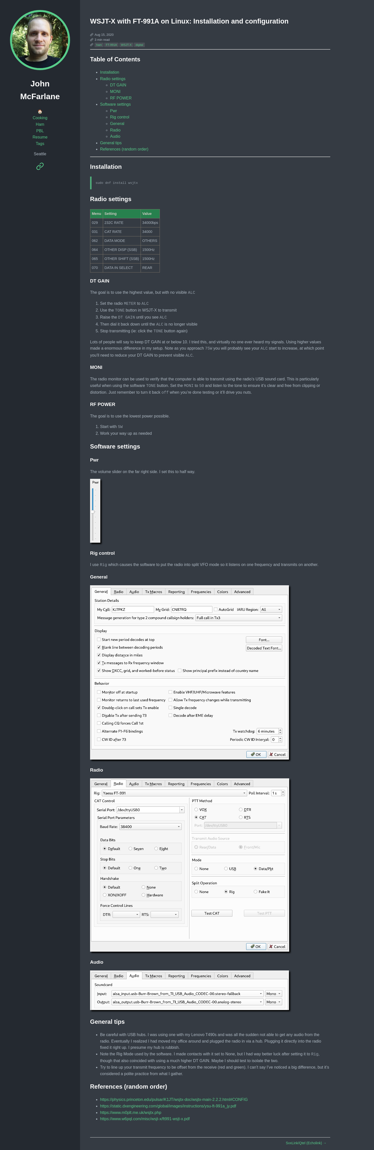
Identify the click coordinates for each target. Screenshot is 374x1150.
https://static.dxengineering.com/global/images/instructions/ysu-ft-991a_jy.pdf (168, 1100)
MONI (115, 91)
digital (139, 44)
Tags (40, 143)
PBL (40, 131)
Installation (109, 72)
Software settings (115, 104)
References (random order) (124, 149)
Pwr (113, 111)
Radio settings (112, 79)
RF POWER (121, 98)
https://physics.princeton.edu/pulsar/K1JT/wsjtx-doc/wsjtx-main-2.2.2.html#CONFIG (174, 1093)
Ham (40, 124)
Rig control (119, 117)
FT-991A (111, 44)
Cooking (40, 118)
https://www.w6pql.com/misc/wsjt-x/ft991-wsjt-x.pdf (145, 1112)
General (117, 123)
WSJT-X (126, 44)
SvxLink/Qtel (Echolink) (306, 1137)
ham (99, 44)
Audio (115, 136)
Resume (40, 137)
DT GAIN (118, 85)
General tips (111, 143)
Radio (115, 130)
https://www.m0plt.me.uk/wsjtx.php (130, 1106)
